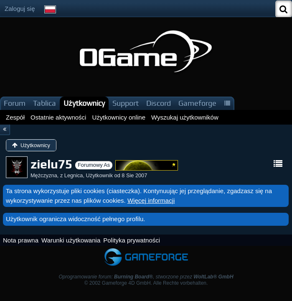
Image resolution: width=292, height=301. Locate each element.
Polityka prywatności (131, 240)
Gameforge (197, 103)
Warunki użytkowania (70, 240)
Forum (14, 103)
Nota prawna (20, 240)
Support (125, 103)
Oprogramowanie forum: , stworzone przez (145, 277)
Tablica (44, 103)
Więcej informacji (151, 200)
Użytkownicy (84, 103)
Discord (158, 103)
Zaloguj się (20, 8)
